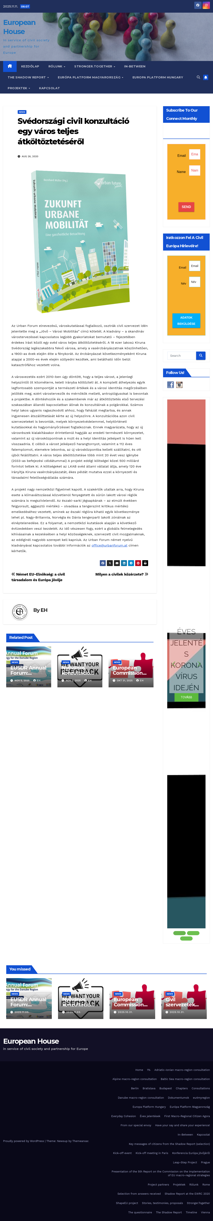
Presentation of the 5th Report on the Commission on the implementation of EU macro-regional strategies (160, 1173)
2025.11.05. (22, 1012)
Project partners (158, 1184)
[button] (198, 77)
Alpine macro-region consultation (135, 1079)
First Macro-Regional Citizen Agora (187, 1116)
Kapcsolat (49, 88)
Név (183, 283)
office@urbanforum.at (109, 545)
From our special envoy (136, 1125)
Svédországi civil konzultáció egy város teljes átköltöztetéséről (73, 131)
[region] (186, 670)
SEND (186, 207)
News (22, 112)
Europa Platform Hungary (158, 77)
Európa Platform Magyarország (89, 77)
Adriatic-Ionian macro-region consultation (182, 1069)
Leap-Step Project (185, 1162)
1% (148, 1069)
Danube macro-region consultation (141, 1097)
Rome (206, 1184)
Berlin (135, 1088)
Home (139, 1069)
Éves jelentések (150, 1116)
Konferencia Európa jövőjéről (191, 1153)
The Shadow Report (27, 77)
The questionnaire (140, 1212)
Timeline (191, 1212)
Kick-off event (122, 1153)
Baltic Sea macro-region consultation (185, 1079)
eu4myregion (201, 1097)
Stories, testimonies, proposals (162, 1203)
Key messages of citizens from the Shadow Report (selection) (169, 1144)
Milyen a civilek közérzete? (121, 574)
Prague (205, 1162)
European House (31, 1041)
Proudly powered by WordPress (24, 1141)
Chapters (182, 1088)
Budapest (165, 1088)
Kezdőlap (30, 66)
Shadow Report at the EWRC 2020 (187, 1193)
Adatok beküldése (186, 320)
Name (181, 172)
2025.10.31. (125, 1012)
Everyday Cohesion (123, 1116)
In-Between (134, 66)
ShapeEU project (127, 1203)
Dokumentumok (178, 1097)
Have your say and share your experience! (182, 1125)
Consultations (201, 1088)
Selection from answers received (139, 1193)
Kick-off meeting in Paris (152, 1153)
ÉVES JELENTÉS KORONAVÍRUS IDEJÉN (186, 659)
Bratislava (149, 1088)
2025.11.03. (73, 1012)
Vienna (205, 1212)
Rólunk (55, 66)
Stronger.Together (93, 66)
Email (181, 155)
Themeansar (80, 1141)
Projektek (18, 88)
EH (44, 610)
